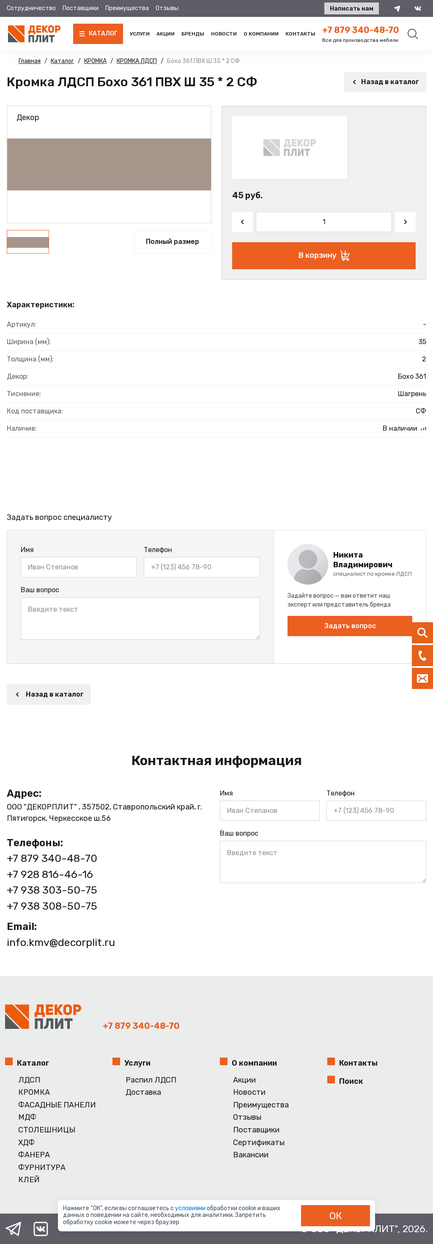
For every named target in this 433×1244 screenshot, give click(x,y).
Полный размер (172, 242)
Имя (27, 550)
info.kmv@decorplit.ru (61, 942)
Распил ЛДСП (151, 1080)
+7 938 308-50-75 (52, 906)
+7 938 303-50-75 (52, 890)
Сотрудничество (31, 8)
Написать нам (351, 8)
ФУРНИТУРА (42, 1167)
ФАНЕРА (34, 1155)
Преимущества (127, 8)
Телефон (158, 550)
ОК (335, 1216)
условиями (191, 1208)
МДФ (27, 1117)
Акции (165, 34)
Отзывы (167, 8)
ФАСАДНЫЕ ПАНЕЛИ (57, 1105)
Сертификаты (259, 1142)
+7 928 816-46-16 (50, 874)
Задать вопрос (350, 626)
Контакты (300, 34)
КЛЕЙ (29, 1180)
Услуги (140, 34)
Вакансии (251, 1155)
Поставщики (81, 8)
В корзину (324, 256)
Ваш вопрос (40, 590)
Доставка (143, 1092)
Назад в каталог (385, 82)
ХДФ (26, 1142)
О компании (261, 34)
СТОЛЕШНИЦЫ (46, 1130)
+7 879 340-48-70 (360, 30)
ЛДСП (29, 1080)
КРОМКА (34, 1092)
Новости (224, 34)
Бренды (192, 34)
